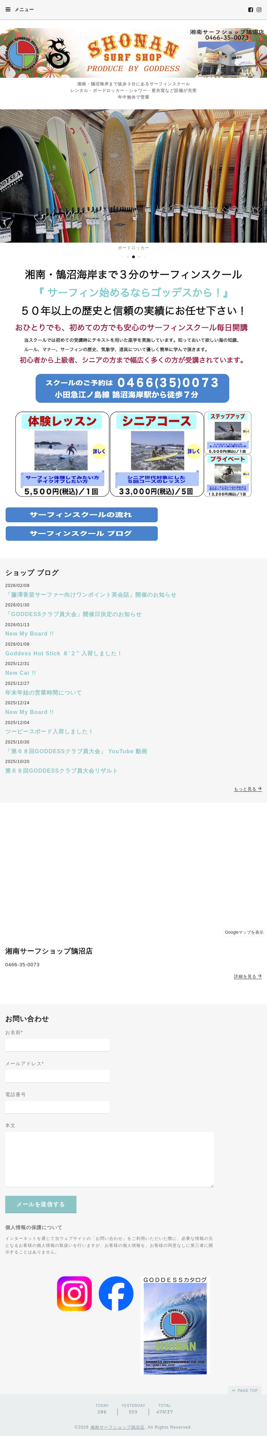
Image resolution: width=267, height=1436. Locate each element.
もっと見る (248, 789)
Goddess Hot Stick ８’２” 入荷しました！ (64, 653)
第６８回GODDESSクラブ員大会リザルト (61, 771)
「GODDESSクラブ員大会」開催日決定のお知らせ (73, 614)
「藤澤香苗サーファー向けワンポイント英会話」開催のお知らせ (91, 595)
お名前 (14, 1032)
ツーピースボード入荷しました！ (49, 731)
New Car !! (20, 673)
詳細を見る (248, 976)
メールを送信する (40, 1204)
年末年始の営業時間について (43, 693)
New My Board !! (29, 634)
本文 (10, 1125)
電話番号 (15, 1094)
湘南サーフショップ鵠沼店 (117, 1427)
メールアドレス (24, 1063)
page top (244, 1390)
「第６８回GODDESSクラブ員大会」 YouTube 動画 (76, 751)
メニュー (19, 9)
